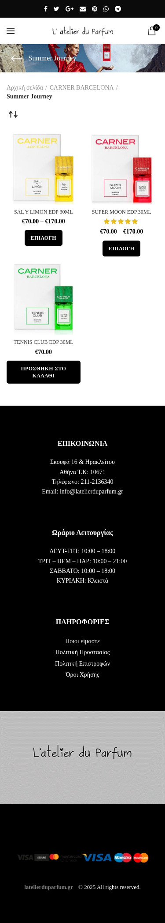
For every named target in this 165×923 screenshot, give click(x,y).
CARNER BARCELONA (82, 87)
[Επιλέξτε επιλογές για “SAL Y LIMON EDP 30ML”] (43, 238)
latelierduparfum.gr (48, 887)
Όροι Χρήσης (82, 674)
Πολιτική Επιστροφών (82, 663)
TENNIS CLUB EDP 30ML (43, 342)
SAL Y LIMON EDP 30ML (43, 212)
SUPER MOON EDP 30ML (121, 212)
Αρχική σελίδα (25, 87)
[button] (44, 372)
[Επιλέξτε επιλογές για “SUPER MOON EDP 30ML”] (121, 248)
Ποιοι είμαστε (82, 641)
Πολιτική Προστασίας (82, 652)
